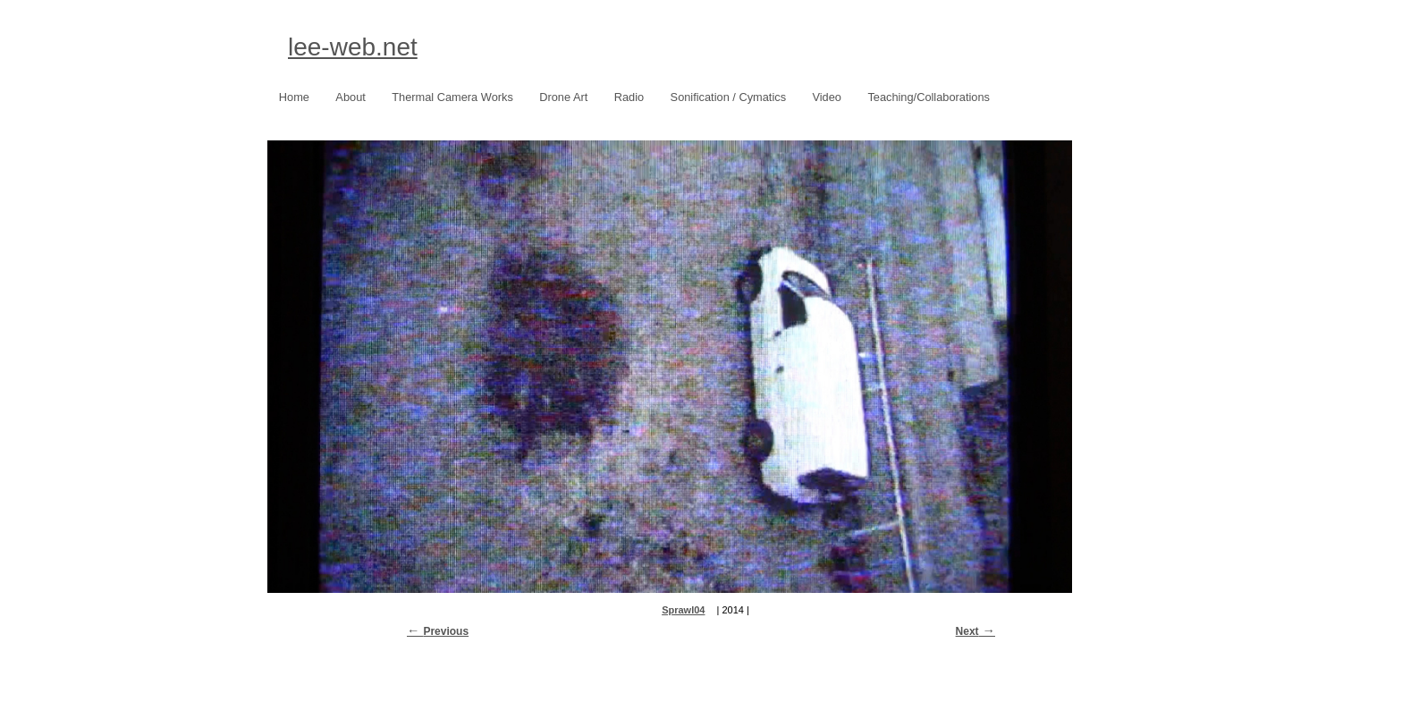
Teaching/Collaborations (928, 97)
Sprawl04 (683, 610)
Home (294, 97)
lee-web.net (353, 47)
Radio (629, 97)
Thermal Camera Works (452, 97)
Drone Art (559, 98)
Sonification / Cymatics (724, 98)
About (350, 97)
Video (826, 97)
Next (967, 631)
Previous (446, 631)
